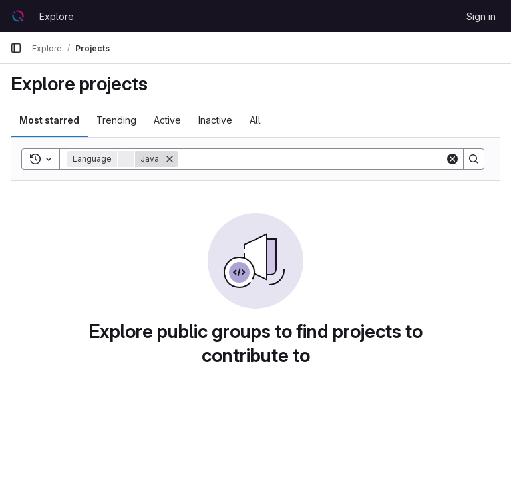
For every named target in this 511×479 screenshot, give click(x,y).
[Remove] (170, 159)
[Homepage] (18, 16)
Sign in (481, 16)
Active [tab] (167, 120)
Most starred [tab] (49, 120)
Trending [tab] (116, 120)
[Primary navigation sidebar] (16, 48)
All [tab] (255, 120)
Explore (56, 16)
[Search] (311, 159)
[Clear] (452, 159)
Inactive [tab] (215, 120)
